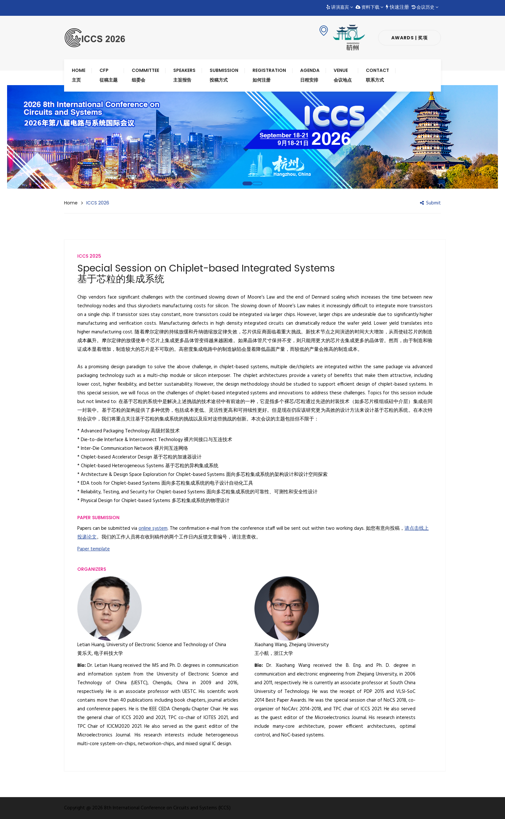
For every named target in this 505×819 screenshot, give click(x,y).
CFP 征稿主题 (109, 75)
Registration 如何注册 (269, 75)
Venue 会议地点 (343, 75)
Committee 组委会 (145, 75)
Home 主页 (78, 75)
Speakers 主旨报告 (184, 75)
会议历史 (425, 7)
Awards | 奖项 (409, 38)
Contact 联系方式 (377, 75)
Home (71, 203)
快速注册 (397, 7)
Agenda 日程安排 (309, 75)
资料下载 (369, 7)
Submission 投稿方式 (224, 75)
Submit (430, 203)
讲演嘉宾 (339, 7)
